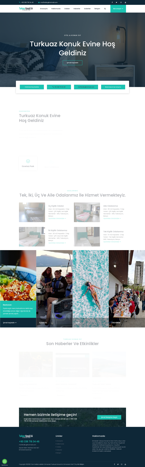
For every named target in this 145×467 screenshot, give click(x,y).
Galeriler (87, 9)
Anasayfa (44, 9)
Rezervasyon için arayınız (113, 87)
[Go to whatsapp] (4, 461)
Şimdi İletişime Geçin (109, 417)
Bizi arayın (118, 9)
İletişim (97, 9)
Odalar (67, 9)
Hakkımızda (55, 9)
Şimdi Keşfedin (72, 63)
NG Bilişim (80, 464)
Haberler (77, 9)
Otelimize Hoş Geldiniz (32, 87)
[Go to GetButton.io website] (5, 465)
